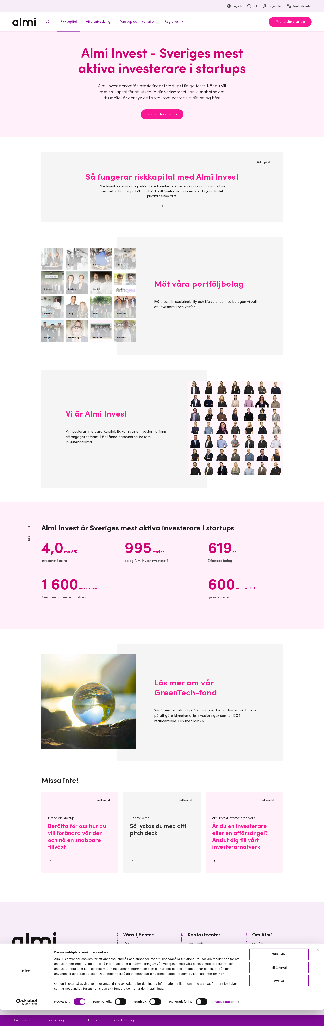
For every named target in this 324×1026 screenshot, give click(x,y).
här (221, 989)
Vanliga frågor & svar (203, 958)
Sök (252, 6)
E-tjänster (272, 6)
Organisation (262, 958)
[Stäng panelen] (317, 966)
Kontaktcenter (299, 6)
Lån (126, 944)
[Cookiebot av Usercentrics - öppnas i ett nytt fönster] (27, 1018)
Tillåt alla (279, 970)
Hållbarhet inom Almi (267, 951)
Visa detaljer (224, 1018)
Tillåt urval (279, 983)
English (234, 6)
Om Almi (258, 944)
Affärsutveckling (135, 958)
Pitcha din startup (290, 22)
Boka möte (196, 944)
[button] (173, 21)
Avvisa (279, 996)
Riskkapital (131, 951)
